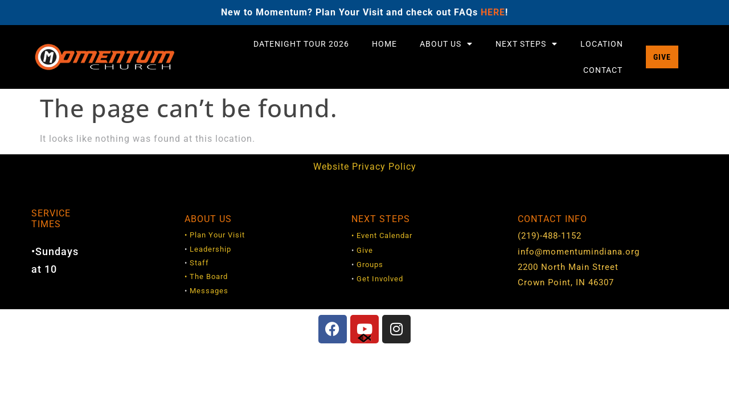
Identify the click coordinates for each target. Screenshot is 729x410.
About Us (446, 44)
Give (365, 250)
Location (601, 43)
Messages (209, 290)
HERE (493, 12)
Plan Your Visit (217, 235)
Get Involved (380, 278)
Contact (602, 70)
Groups (370, 264)
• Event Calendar (381, 235)
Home (384, 43)
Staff (199, 263)
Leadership (210, 249)
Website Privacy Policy (364, 166)
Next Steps (526, 44)
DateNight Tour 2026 (301, 43)
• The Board (206, 276)
